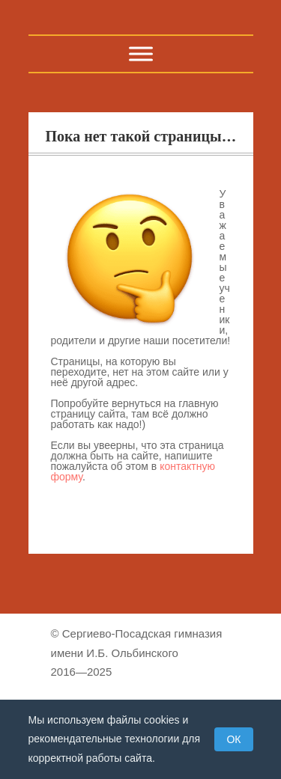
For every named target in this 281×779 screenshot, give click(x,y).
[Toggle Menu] (141, 53)
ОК (233, 739)
